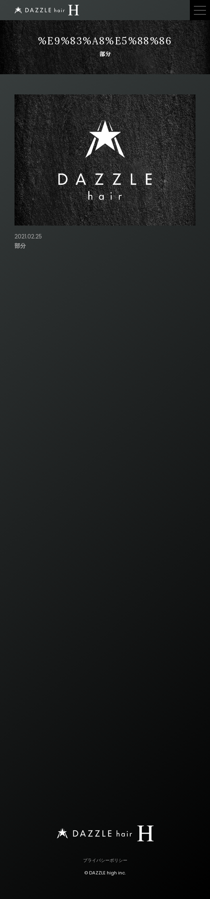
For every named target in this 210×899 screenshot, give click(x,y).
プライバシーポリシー (105, 860)
